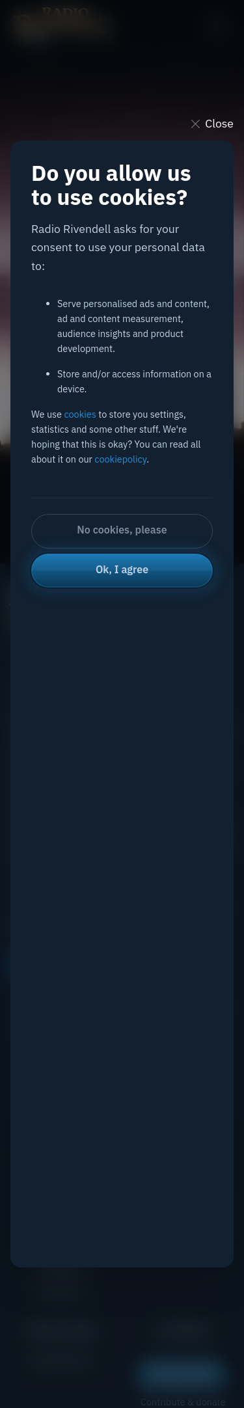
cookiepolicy (120, 459)
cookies (80, 414)
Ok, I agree (122, 569)
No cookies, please (122, 529)
